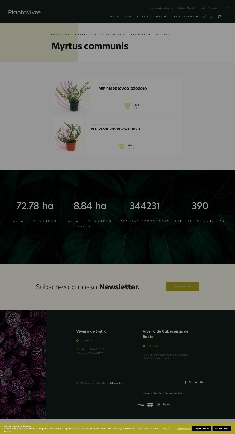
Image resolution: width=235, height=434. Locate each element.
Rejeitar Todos (202, 428)
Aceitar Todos (221, 428)
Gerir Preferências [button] (184, 428)
